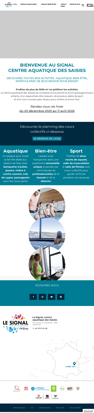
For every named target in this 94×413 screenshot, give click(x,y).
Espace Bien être (48, 4)
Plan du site (60, 409)
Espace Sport (76, 4)
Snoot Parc (64, 5)
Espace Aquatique (29, 4)
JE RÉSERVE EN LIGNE (47, 138)
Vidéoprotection (44, 409)
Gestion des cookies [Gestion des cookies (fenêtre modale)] (88, 411)
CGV (32, 409)
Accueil (14, 4)
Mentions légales (19, 409)
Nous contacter (75, 409)
